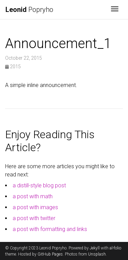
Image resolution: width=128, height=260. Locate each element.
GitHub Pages (50, 254)
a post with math (33, 196)
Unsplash (97, 254)
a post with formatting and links (50, 229)
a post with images (35, 207)
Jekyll (95, 248)
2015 (13, 66)
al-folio (115, 248)
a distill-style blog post (39, 185)
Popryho (29, 9)
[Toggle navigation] (115, 9)
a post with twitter (34, 218)
